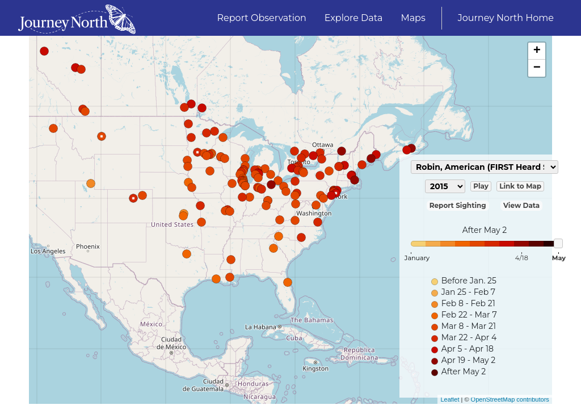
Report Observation (261, 17)
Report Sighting (458, 205)
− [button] (537, 68)
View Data (521, 205)
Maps (413, 17)
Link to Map (520, 186)
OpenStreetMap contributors (510, 399)
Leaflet (449, 399)
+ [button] (537, 51)
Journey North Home (506, 17)
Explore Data (354, 17)
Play (481, 186)
